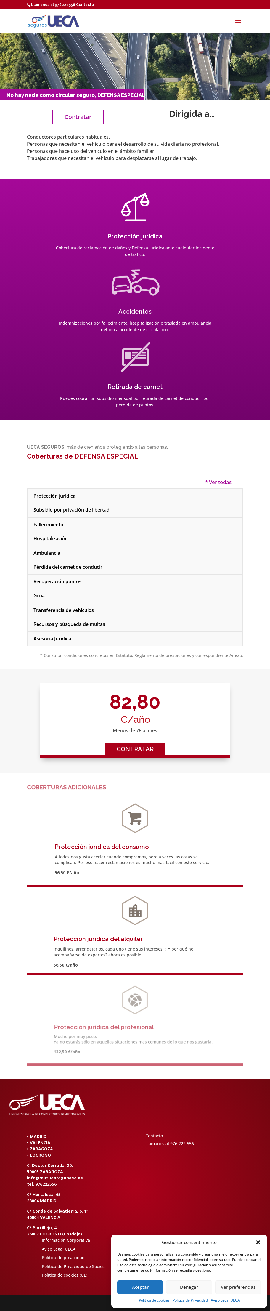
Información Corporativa (66, 1240)
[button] (258, 1242)
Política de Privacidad (190, 1300)
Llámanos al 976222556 (53, 5)
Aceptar (140, 1287)
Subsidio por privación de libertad (71, 510)
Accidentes (135, 311)
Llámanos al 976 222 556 (169, 1143)
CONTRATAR (135, 749)
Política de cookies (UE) (64, 1275)
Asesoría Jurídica (52, 638)
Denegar (189, 1287)
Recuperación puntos (57, 581)
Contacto (85, 5)
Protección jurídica (135, 236)
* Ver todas (218, 482)
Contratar (78, 117)
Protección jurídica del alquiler (98, 939)
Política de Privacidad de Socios (73, 1266)
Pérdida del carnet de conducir (67, 567)
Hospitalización (50, 538)
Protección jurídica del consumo (102, 846)
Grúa (39, 595)
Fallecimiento (48, 524)
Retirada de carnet (135, 386)
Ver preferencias (238, 1287)
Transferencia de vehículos (63, 610)
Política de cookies (154, 1300)
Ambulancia (46, 553)
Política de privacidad (63, 1257)
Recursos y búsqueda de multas (69, 624)
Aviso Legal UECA (225, 1300)
